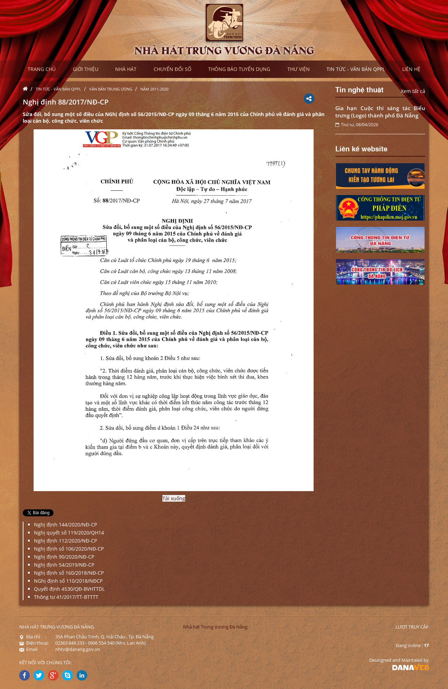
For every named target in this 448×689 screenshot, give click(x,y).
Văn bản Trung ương (110, 89)
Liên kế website (361, 148)
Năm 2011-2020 (154, 89)
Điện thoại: (34, 643)
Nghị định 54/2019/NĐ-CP (64, 564)
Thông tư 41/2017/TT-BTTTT (66, 597)
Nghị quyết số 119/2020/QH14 (69, 532)
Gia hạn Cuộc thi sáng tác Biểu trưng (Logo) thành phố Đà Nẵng (380, 112)
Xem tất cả (413, 91)
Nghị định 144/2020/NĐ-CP (65, 524)
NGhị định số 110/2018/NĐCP (68, 580)
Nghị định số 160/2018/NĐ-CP (69, 572)
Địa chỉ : (32, 636)
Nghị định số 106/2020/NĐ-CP (69, 548)
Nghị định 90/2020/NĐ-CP (64, 556)
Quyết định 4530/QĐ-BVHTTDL (69, 589)
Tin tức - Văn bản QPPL (58, 89)
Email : (32, 649)
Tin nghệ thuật (359, 89)
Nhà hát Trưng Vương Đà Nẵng (215, 627)
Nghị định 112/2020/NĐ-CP (65, 540)
